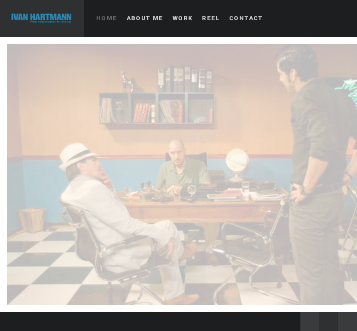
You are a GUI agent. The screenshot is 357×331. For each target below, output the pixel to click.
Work (183, 18)
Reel (211, 18)
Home (106, 18)
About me (145, 18)
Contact (246, 18)
